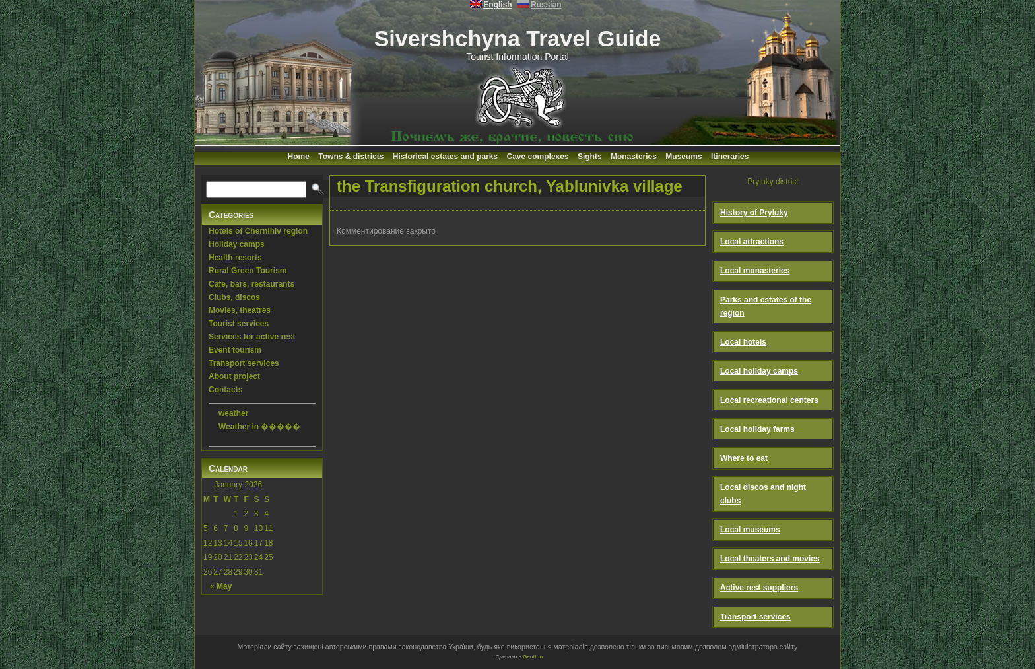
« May (221, 586)
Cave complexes (538, 156)
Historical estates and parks (445, 156)
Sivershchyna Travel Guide (517, 38)
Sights (590, 156)
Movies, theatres (240, 310)
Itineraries (730, 156)
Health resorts (235, 257)
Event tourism (235, 350)
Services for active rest (252, 336)
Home (299, 156)
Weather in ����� (259, 426)
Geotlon (533, 657)
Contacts (225, 389)
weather (233, 413)
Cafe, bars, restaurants (251, 284)
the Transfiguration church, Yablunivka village (510, 186)
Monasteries (634, 156)
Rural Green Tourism (247, 270)
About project (234, 376)
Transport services (244, 363)
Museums (683, 156)
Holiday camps (237, 244)
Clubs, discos (234, 297)
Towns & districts (351, 156)
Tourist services (239, 323)
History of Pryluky (754, 212)
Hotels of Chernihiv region (258, 231)
